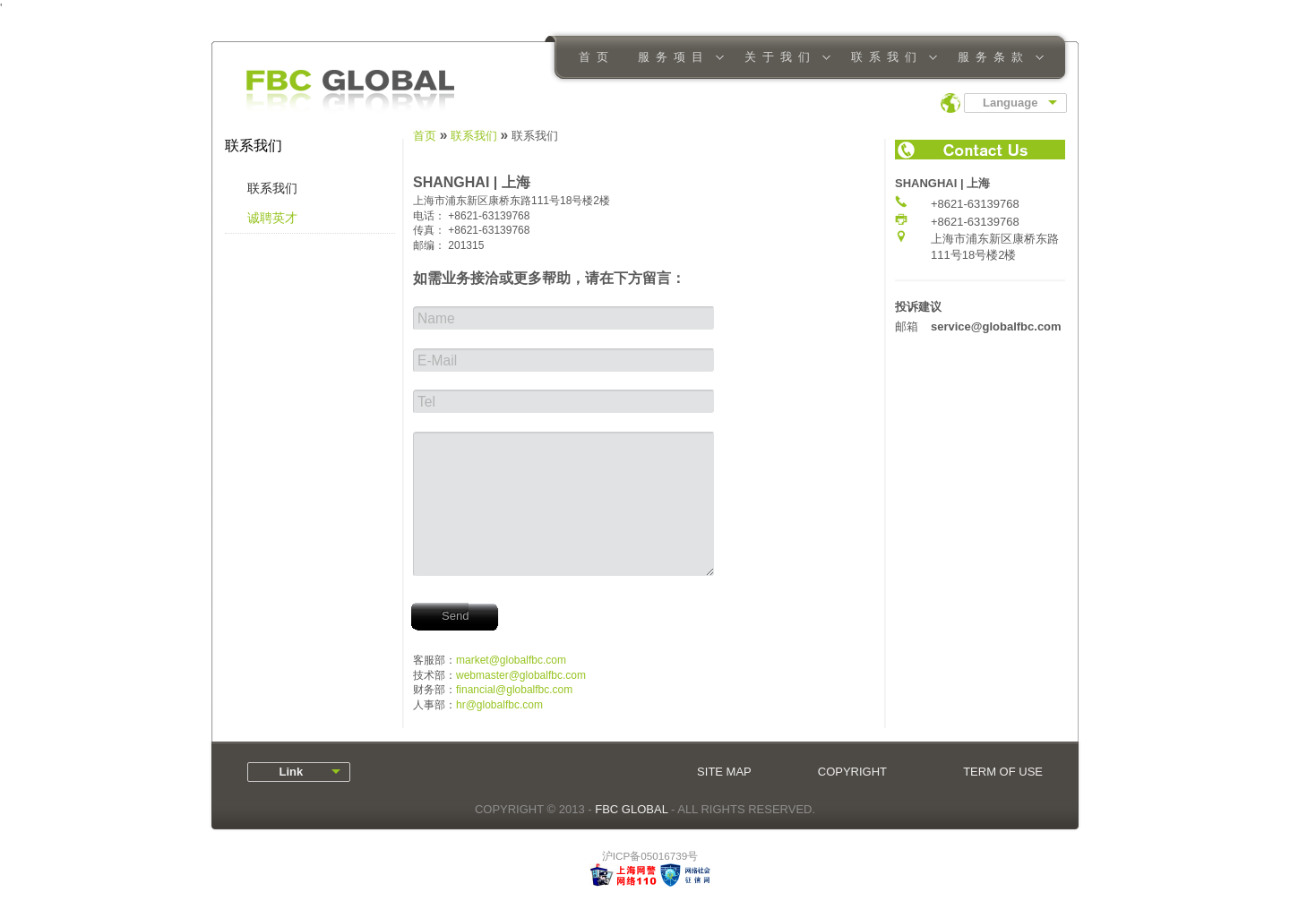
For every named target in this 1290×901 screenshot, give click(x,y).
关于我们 (781, 58)
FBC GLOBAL (631, 809)
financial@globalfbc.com (514, 689)
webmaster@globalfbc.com (521, 675)
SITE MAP (724, 771)
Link (284, 771)
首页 (597, 57)
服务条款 (995, 58)
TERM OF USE (1003, 771)
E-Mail (437, 360)
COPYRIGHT (852, 771)
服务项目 (675, 58)
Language (1010, 102)
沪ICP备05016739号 (650, 856)
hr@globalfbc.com (499, 705)
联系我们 (888, 58)
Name (436, 318)
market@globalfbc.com (511, 660)
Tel (426, 401)
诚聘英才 (272, 217)
